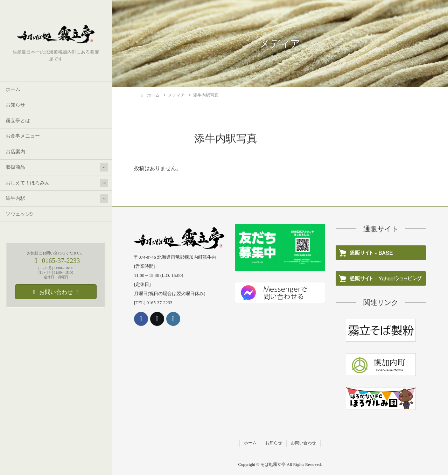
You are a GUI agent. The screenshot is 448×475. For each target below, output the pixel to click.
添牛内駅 (15, 198)
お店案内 (15, 151)
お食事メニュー (23, 136)
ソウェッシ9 (19, 214)
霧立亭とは (18, 120)
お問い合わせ (303, 442)
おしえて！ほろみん (28, 183)
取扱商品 (15, 167)
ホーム (13, 89)
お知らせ (15, 104)
